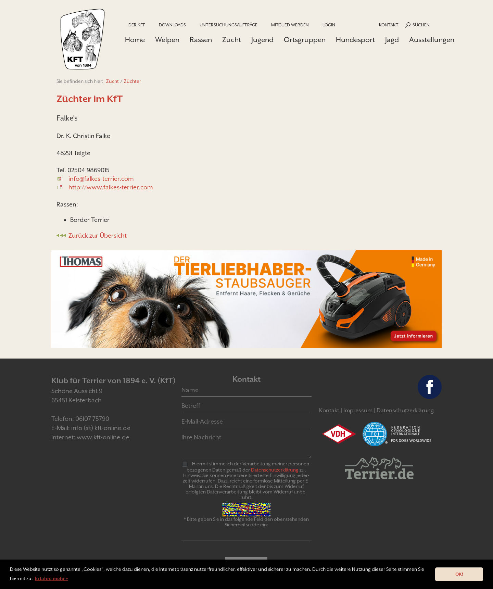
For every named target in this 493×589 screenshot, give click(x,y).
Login (329, 24)
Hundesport (355, 40)
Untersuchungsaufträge (228, 24)
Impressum (357, 410)
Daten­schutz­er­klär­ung (275, 470)
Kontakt (389, 24)
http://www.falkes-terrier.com (110, 187)
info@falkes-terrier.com (101, 178)
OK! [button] (459, 574)
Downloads (172, 24)
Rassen (201, 40)
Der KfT (136, 24)
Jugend (262, 40)
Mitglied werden (290, 24)
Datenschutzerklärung (405, 410)
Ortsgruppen (305, 40)
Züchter (132, 81)
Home (135, 40)
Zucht (231, 40)
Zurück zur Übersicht (97, 235)
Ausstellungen (431, 40)
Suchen (421, 24)
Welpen (167, 40)
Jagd (392, 40)
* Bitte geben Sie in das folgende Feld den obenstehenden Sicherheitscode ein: (246, 521)
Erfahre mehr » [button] (51, 578)
